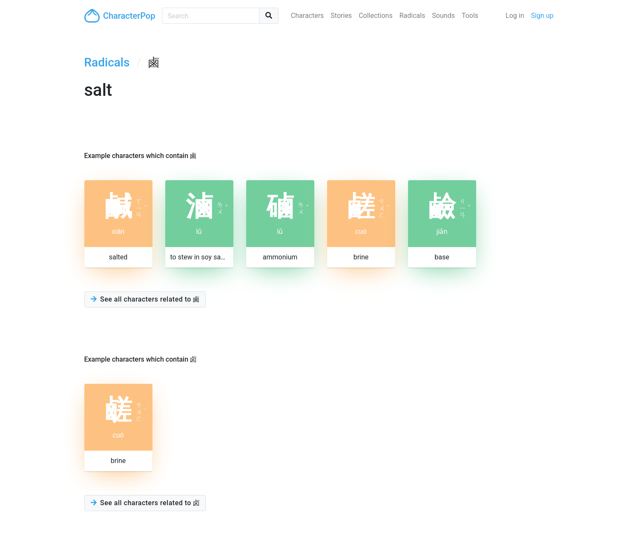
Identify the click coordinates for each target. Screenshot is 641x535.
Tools (470, 16)
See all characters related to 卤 (145, 503)
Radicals (412, 16)
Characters (307, 16)
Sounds (443, 16)
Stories (341, 16)
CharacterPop (119, 16)
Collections (376, 16)
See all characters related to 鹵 (145, 299)
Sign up (542, 16)
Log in (515, 16)
